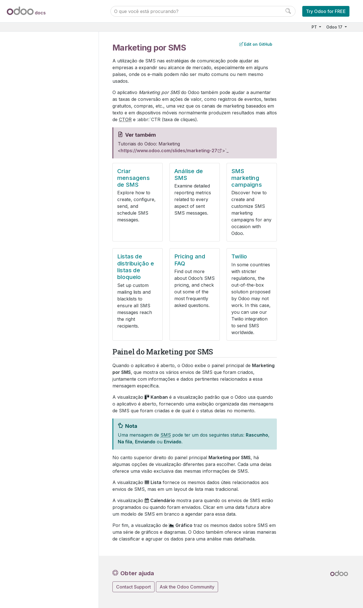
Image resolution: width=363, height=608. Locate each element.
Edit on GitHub (255, 44)
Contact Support (133, 587)
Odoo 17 (335, 27)
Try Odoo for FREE (326, 11)
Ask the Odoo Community (187, 587)
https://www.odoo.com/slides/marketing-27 (169, 150)
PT (315, 27)
